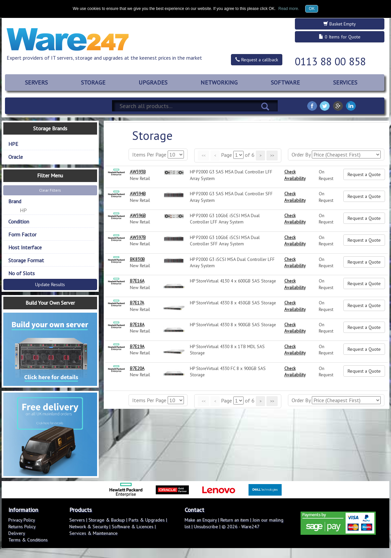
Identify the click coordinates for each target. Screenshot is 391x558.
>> (272, 155)
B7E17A (137, 303)
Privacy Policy (21, 520)
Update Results (50, 284)
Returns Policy (22, 526)
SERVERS (36, 82)
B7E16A (137, 281)
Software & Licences (132, 526)
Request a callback (256, 60)
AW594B (138, 194)
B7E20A (137, 368)
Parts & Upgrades (147, 520)
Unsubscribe (206, 526)
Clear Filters (50, 190)
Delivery (16, 533)
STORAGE (93, 82)
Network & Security (88, 526)
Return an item (234, 520)
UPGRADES (153, 82)
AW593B (138, 172)
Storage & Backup (106, 520)
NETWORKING (219, 82)
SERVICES (345, 82)
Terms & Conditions (28, 540)
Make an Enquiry (201, 520)
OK (311, 8)
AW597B (138, 237)
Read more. (288, 8)
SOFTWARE (285, 82)
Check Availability (295, 175)
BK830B (137, 259)
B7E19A (137, 346)
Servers (77, 520)
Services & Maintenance (93, 533)
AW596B (138, 215)
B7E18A (137, 325)
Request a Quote (364, 174)
